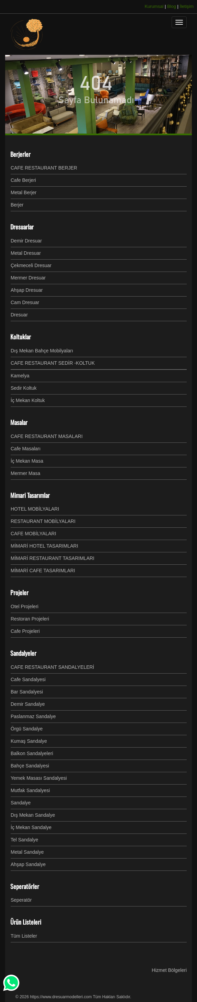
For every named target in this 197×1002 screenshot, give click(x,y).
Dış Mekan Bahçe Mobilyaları (42, 350)
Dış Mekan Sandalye (33, 815)
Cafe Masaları (25, 448)
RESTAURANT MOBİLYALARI (43, 521)
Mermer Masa (25, 473)
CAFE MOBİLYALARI (33, 533)
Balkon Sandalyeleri (32, 753)
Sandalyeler (23, 653)
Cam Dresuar (25, 302)
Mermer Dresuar (28, 277)
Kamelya (20, 375)
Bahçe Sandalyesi (30, 765)
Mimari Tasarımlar (30, 495)
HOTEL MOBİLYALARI (35, 509)
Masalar (18, 422)
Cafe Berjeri (23, 180)
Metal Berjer (23, 192)
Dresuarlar (22, 226)
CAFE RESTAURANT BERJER (44, 168)
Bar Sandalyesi (27, 691)
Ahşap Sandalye (28, 864)
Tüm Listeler (24, 936)
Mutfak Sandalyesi (30, 790)
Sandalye (21, 802)
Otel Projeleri (24, 606)
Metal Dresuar (26, 253)
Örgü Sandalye (27, 728)
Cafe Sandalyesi (28, 679)
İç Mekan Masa (27, 461)
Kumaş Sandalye (29, 741)
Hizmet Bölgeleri (169, 970)
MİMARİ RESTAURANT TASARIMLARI (52, 558)
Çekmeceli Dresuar (31, 265)
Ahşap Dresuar (27, 290)
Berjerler (20, 154)
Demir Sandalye (28, 704)
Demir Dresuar (26, 240)
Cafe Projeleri (25, 631)
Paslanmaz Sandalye (33, 716)
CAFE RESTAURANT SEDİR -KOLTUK (53, 363)
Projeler (19, 592)
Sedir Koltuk (23, 388)
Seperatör (21, 900)
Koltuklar (20, 336)
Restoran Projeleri (30, 619)
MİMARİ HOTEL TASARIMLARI (44, 546)
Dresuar (19, 314)
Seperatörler (24, 886)
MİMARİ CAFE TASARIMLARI (43, 570)
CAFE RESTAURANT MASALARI (47, 436)
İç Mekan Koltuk (28, 400)
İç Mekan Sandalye (31, 827)
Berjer (17, 205)
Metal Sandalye (27, 852)
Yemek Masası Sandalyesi (39, 778)
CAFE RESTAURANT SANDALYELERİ (52, 667)
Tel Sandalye (24, 839)
